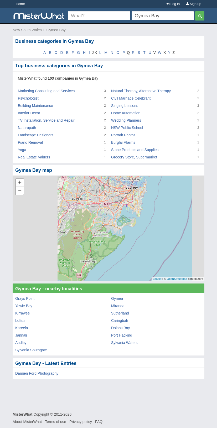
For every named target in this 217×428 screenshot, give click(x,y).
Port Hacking (121, 335)
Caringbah (119, 320)
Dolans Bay (120, 328)
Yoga (22, 150)
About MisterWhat (27, 422)
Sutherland (120, 313)
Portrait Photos (123, 135)
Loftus (20, 320)
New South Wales (27, 30)
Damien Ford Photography (36, 373)
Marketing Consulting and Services (46, 91)
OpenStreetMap (177, 278)
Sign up (193, 4)
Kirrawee (22, 313)
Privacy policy (80, 422)
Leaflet (157, 278)
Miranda (118, 306)
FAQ (98, 422)
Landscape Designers (35, 135)
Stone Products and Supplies (135, 150)
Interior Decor (29, 113)
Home (20, 4)
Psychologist (28, 98)
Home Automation (125, 113)
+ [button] (20, 183)
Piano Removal (30, 142)
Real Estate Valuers (34, 157)
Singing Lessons (124, 106)
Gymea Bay (56, 30)
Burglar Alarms (123, 142)
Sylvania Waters (124, 343)
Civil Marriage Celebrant (131, 98)
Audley (21, 343)
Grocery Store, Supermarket (134, 157)
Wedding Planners (126, 120)
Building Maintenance (35, 106)
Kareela (21, 328)
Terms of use (55, 422)
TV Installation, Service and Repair (46, 120)
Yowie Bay (23, 306)
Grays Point (24, 298)
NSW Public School (127, 128)
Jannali (21, 335)
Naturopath (27, 128)
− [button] (20, 191)
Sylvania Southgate (31, 350)
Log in (173, 4)
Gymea (117, 298)
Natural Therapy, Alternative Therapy (141, 91)
